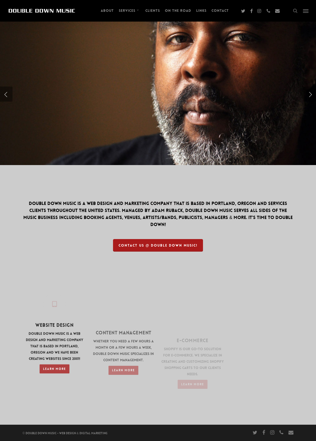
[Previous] (6, 94)
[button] (306, 10)
